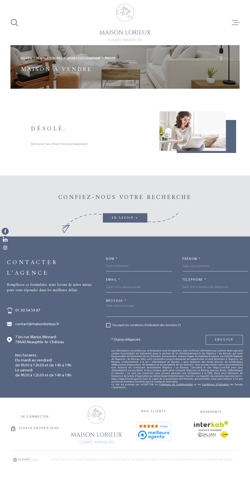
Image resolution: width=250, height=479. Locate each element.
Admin (184, 459)
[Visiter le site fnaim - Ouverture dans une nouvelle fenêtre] (224, 434)
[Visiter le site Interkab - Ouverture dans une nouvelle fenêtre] (211, 426)
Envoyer (224, 339)
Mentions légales (148, 459)
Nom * (112, 259)
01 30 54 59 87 (27, 310)
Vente (40, 58)
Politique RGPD (212, 459)
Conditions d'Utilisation (215, 385)
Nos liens (196, 459)
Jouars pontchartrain (83, 58)
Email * (113, 280)
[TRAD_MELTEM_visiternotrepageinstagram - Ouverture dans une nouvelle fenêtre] (5, 247)
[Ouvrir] (14, 22)
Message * (116, 301)
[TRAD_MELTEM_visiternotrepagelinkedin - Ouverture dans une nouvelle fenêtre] (5, 239)
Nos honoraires (169, 459)
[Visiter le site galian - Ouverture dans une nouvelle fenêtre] (207, 434)
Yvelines (55, 58)
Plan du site (128, 459)
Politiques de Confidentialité (176, 385)
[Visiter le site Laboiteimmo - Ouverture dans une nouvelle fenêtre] (25, 460)
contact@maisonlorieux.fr (37, 324)
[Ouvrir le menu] (236, 22)
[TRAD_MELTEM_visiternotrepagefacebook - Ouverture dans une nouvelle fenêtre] (5, 231)
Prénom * (191, 259)
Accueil (26, 58)
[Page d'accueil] (125, 22)
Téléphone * (194, 280)
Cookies (228, 460)
